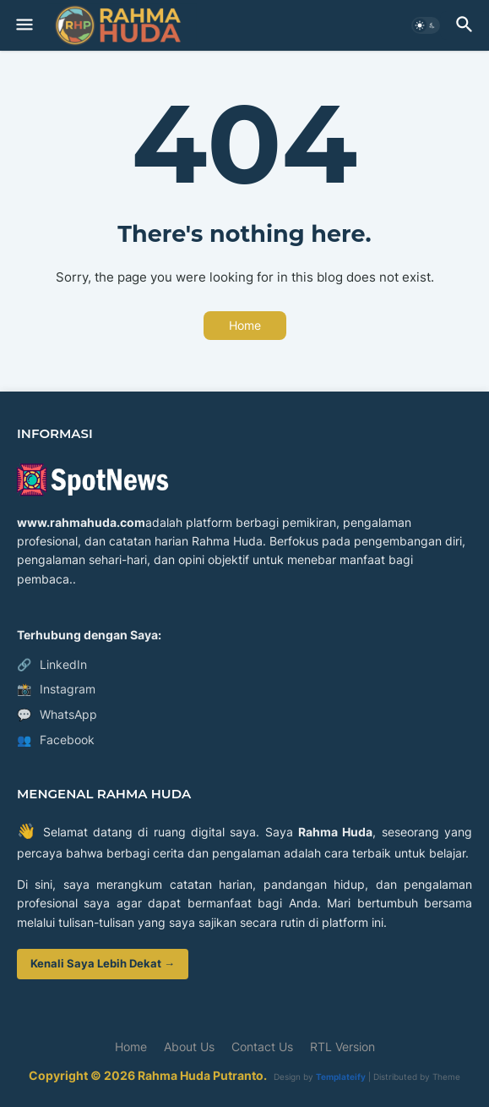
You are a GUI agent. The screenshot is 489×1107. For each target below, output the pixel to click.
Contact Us (262, 1046)
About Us (189, 1046)
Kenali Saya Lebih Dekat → (102, 963)
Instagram (56, 689)
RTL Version (342, 1046)
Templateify (341, 1076)
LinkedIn (52, 664)
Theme (446, 1076)
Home (245, 325)
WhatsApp (57, 714)
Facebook (56, 740)
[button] (23, 25)
